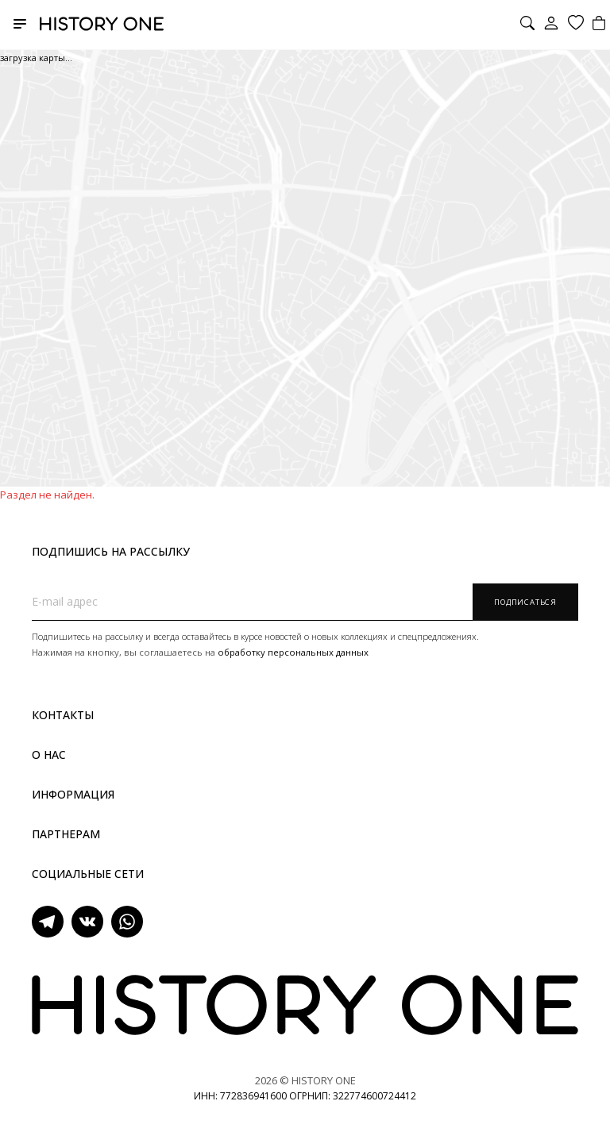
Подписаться (525, 602)
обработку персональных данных (293, 652)
